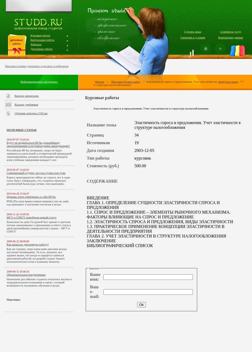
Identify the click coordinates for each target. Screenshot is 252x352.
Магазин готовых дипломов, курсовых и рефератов (36, 66)
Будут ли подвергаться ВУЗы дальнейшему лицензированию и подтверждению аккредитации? (38, 144)
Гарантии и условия (192, 37)
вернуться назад (228, 81)
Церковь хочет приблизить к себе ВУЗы (31, 196)
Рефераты (36, 44)
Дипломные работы (42, 48)
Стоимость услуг (230, 31)
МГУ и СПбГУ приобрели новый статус (32, 217)
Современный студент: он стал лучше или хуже (36, 172)
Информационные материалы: (39, 81)
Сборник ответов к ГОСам (31, 113)
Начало (99, 81)
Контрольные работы (42, 39)
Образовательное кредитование (26, 274)
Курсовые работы (40, 35)
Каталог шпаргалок (27, 95)
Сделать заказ (192, 31)
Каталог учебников (26, 104)
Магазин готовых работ (125, 81)
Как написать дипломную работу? (28, 244)
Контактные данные (230, 37)
